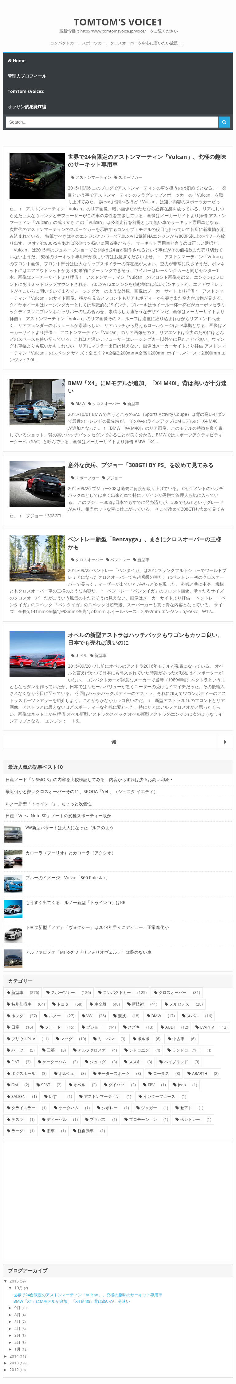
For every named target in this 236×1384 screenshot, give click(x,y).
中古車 (178, 1038)
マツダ (67, 1038)
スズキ (134, 1027)
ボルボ (143, 1038)
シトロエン (139, 1050)
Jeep (182, 1084)
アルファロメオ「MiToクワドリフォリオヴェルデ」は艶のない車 (88, 952)
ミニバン (106, 1038)
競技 (122, 1015)
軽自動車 (86, 1130)
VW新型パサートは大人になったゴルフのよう (70, 827)
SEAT (45, 1084)
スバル (193, 1015)
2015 (14, 1281)
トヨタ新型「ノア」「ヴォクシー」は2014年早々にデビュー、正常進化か (97, 927)
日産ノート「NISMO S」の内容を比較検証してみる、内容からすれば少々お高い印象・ (90, 779)
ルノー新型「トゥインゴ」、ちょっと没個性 (49, 804)
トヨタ (63, 1004)
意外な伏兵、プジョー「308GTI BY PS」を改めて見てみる (141, 465)
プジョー (114, 478)
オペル (81, 655)
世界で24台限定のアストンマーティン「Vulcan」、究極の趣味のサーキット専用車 (87, 1295)
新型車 (133, 403)
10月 (18, 1287)
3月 (17, 1335)
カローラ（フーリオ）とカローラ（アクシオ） (71, 853)
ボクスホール (23, 1073)
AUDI (170, 1027)
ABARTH (199, 1073)
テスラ (17, 1119)
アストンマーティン (93, 177)
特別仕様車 (21, 1004)
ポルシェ (67, 1073)
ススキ (135, 1061)
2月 (17, 1342)
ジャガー (149, 1107)
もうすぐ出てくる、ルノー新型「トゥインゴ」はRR (75, 902)
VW (89, 1015)
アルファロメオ (92, 1050)
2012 (14, 1369)
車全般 (100, 1004)
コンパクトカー (117, 992)
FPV (151, 1084)
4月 (17, 1328)
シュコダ (98, 1061)
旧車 (51, 1130)
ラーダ (17, 1130)
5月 (17, 1321)
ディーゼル (57, 1119)
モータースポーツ (114, 1073)
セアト (186, 1107)
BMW (80, 403)
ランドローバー (186, 1050)
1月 (17, 1349)
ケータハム (69, 1107)
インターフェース (159, 1096)
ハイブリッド (176, 1061)
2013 (14, 1363)
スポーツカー (130, 177)
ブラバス (98, 1119)
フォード (53, 1027)
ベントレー (120, 559)
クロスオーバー (106, 403)
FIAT (15, 1061)
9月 (17, 1307)
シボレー (110, 1107)
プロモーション (143, 1119)
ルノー (55, 1015)
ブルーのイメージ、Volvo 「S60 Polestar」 (68, 877)
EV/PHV (207, 1027)
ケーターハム (54, 1061)
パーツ (17, 1050)
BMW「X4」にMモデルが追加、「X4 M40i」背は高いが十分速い (71, 1301)
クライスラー (23, 1107)
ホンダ (17, 1015)
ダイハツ (116, 1084)
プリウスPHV (23, 1038)
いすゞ (55, 1096)
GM (14, 1084)
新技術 (138, 1004)
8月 (17, 1314)
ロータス (161, 1073)
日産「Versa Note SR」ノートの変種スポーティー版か (58, 816)
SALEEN (18, 1096)
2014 (14, 1356)
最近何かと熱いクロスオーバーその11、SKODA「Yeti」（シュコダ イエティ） (82, 791)
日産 (15, 1027)
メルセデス (179, 1004)
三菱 (51, 1050)
